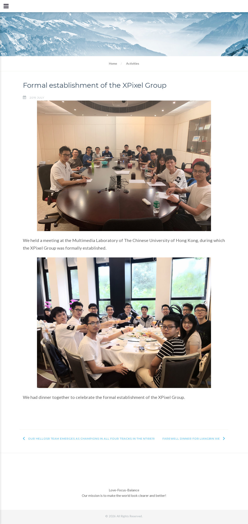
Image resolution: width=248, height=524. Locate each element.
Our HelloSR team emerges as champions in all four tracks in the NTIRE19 (91, 438)
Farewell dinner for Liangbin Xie (191, 438)
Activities (132, 63)
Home (113, 63)
